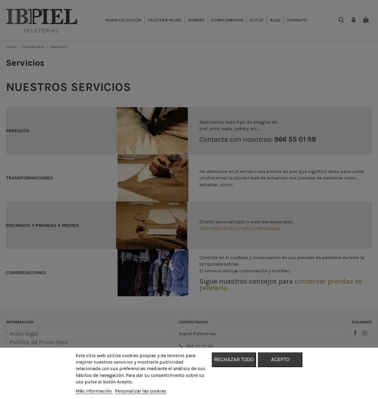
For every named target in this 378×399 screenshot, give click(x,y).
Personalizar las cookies (140, 391)
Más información (94, 391)
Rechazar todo (234, 359)
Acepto (280, 359)
